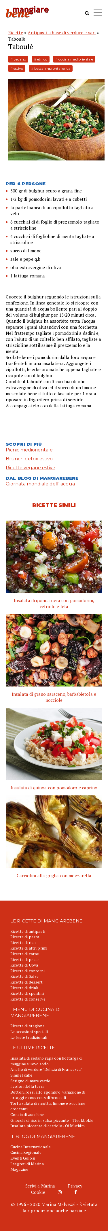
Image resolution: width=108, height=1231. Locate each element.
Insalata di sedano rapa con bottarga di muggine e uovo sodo (46, 1061)
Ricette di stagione (27, 1025)
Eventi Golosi (22, 1158)
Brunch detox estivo (29, 459)
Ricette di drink (24, 987)
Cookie (38, 1192)
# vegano (18, 59)
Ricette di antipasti (27, 931)
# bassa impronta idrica (50, 68)
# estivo (16, 68)
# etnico (40, 59)
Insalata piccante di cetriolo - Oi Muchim (47, 1125)
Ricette (15, 32)
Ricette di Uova (24, 965)
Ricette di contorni (27, 970)
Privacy (75, 1186)
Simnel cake (21, 1075)
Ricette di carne (24, 953)
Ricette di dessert (26, 982)
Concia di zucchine (27, 1114)
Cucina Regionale (25, 1152)
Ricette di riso (23, 942)
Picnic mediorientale (29, 450)
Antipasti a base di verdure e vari (62, 32)
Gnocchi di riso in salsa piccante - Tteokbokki (51, 1120)
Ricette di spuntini (27, 993)
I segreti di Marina (27, 1163)
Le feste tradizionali (28, 1037)
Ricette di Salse (24, 976)
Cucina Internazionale (30, 1146)
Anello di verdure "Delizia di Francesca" (46, 1069)
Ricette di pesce (24, 959)
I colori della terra (27, 1086)
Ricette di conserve (28, 999)
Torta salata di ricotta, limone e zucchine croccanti (47, 1106)
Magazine (19, 1169)
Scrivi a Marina (40, 1186)
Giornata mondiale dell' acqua (40, 484)
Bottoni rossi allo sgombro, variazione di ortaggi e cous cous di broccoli (47, 1094)
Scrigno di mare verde (30, 1080)
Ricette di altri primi (28, 948)
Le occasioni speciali (29, 1031)
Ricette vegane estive (30, 467)
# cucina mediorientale (74, 59)
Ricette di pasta (24, 936)
